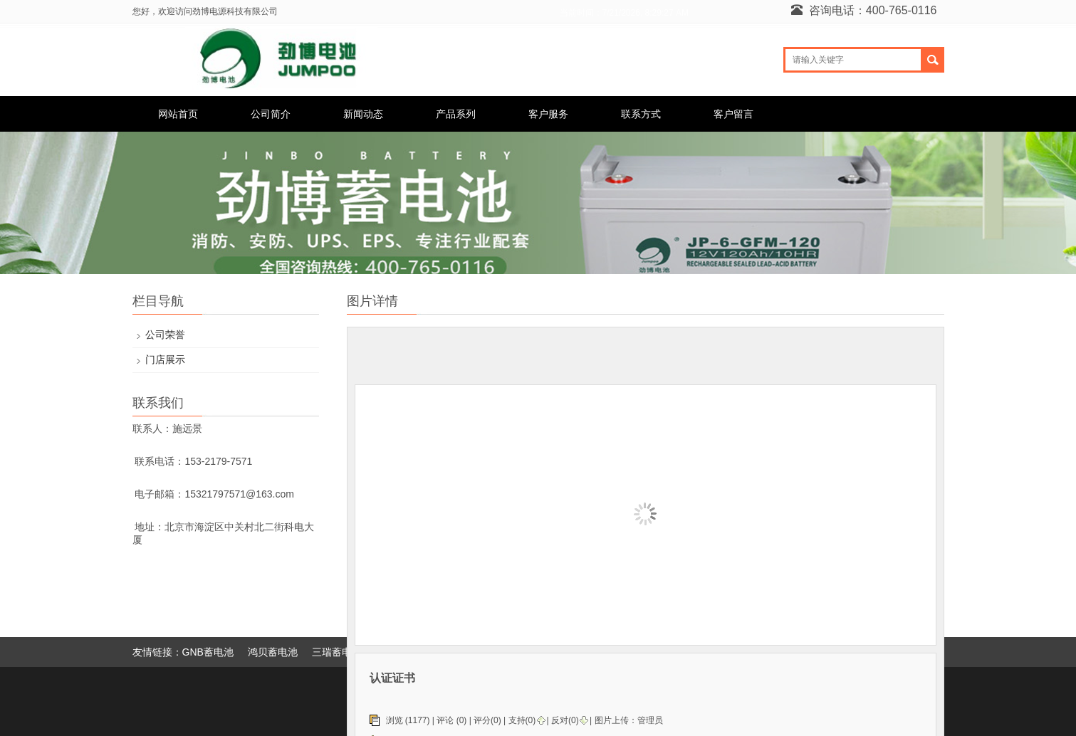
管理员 (650, 720)
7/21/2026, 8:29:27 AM (645, 13)
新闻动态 (363, 114)
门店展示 (165, 359)
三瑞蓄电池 (337, 652)
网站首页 (178, 114)
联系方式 (641, 114)
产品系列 (456, 114)
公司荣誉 (165, 334)
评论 (445, 720)
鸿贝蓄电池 (273, 652)
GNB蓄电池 (208, 652)
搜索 (933, 59)
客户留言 (733, 114)
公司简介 (271, 114)
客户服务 (548, 114)
